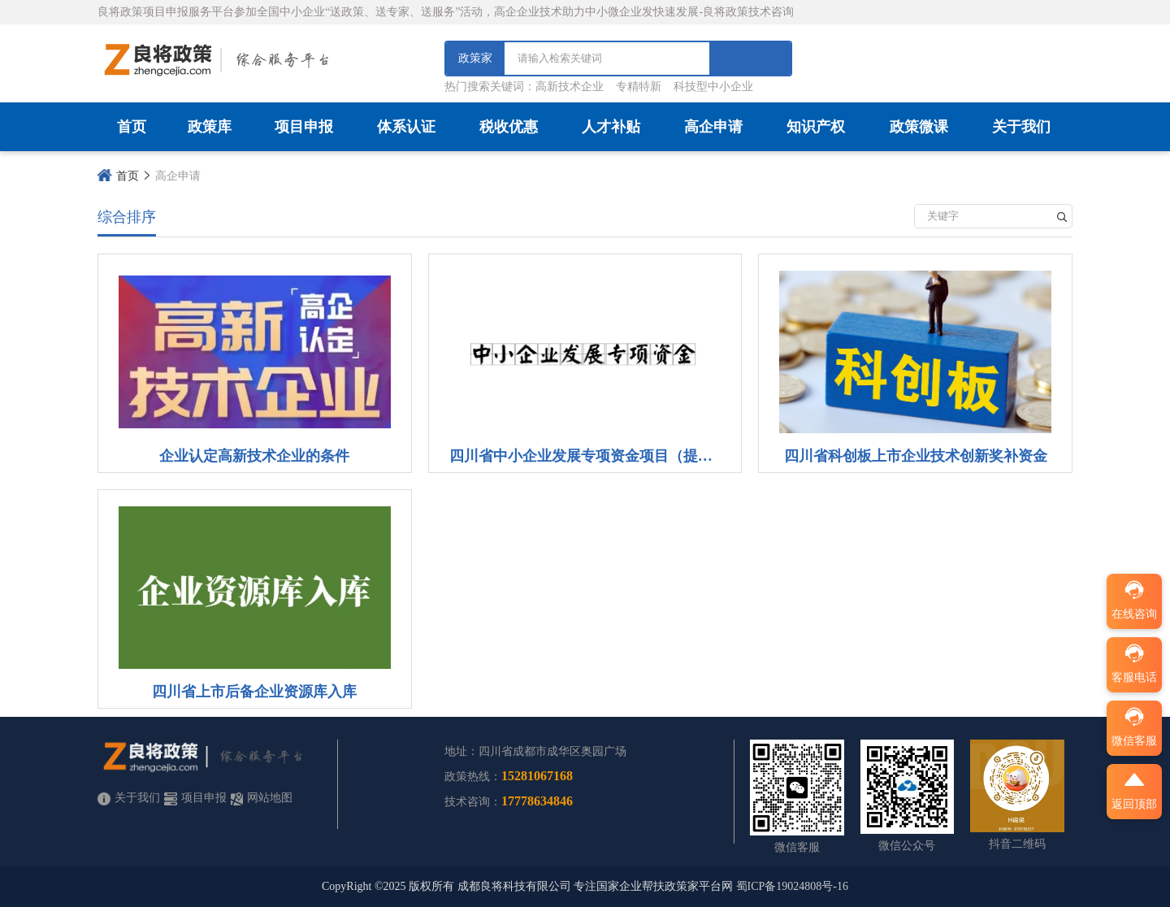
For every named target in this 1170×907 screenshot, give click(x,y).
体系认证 (406, 127)
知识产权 (815, 127)
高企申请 (713, 127)
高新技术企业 (569, 86)
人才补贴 (611, 127)
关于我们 (1021, 127)
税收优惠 (508, 127)
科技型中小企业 (713, 86)
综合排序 (127, 217)
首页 (131, 127)
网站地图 (261, 798)
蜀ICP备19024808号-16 (792, 886)
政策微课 (919, 127)
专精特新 (638, 86)
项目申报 (304, 127)
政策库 (210, 127)
